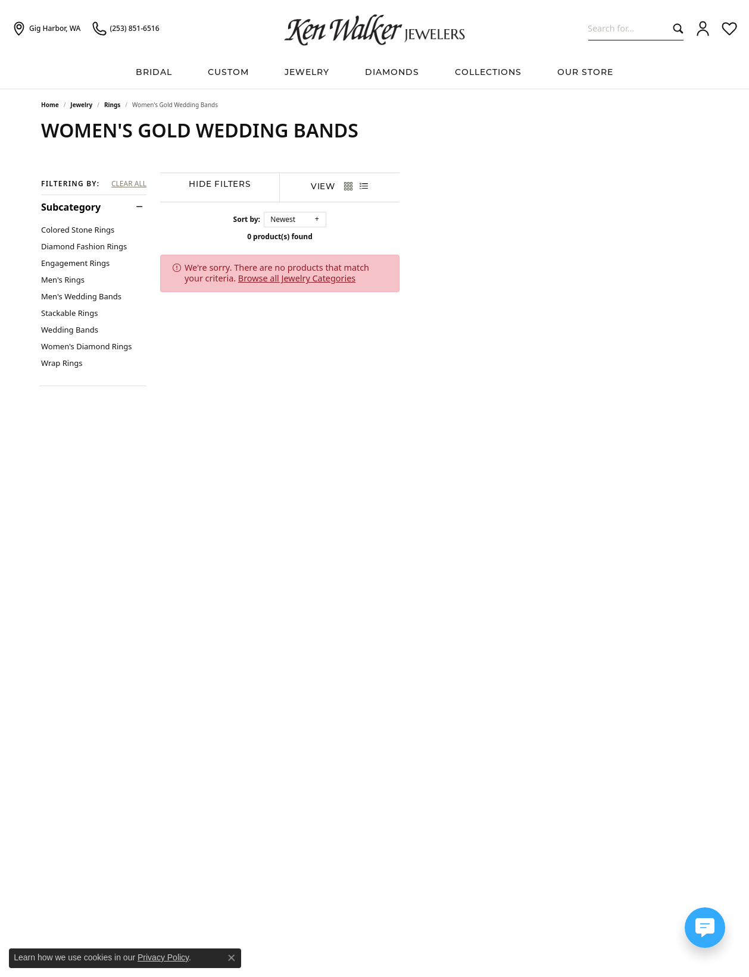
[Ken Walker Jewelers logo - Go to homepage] (374, 28)
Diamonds (392, 72)
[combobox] (628, 28)
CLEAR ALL (128, 183)
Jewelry (307, 72)
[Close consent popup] (231, 958)
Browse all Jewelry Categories (483, 267)
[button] (702, 28)
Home (50, 105)
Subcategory (71, 207)
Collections (488, 72)
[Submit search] (675, 28)
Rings (112, 105)
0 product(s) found (434, 236)
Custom (228, 72)
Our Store (585, 72)
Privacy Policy (163, 957)
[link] (46, 28)
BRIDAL (154, 72)
